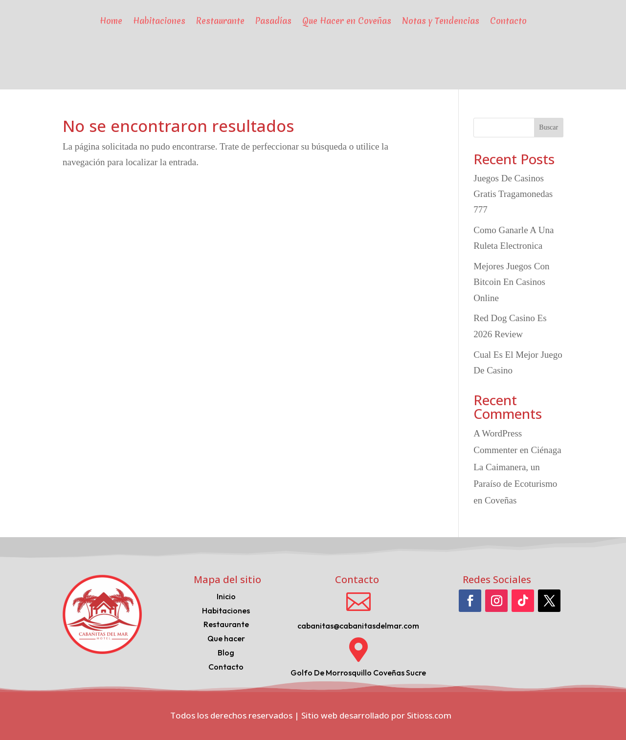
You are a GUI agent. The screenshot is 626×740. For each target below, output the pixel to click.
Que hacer (226, 638)
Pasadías (273, 20)
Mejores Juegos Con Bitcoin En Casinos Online (511, 282)
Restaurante (220, 20)
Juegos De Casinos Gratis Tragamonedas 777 (513, 194)
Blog (226, 652)
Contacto (508, 20)
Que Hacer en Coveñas (346, 20)
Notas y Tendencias (440, 20)
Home (111, 20)
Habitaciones (159, 20)
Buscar (548, 127)
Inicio (226, 596)
